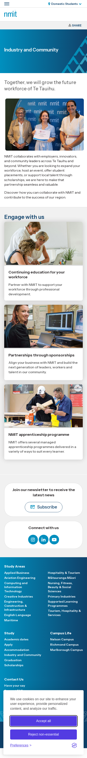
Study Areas (14, 566)
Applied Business (16, 573)
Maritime (11, 620)
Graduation (13, 660)
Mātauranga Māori (62, 578)
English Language (17, 615)
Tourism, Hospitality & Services (64, 613)
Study (9, 633)
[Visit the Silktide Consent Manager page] (74, 745)
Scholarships (13, 665)
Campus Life (60, 633)
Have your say (14, 685)
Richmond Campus (64, 644)
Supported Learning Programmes (63, 604)
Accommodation (16, 650)
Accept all (43, 721)
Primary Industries (61, 596)
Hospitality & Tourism (64, 573)
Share (76, 25)
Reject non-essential (43, 734)
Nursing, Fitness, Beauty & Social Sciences (60, 587)
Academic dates (16, 639)
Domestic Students (64, 3)
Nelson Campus (62, 639)
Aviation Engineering (19, 578)
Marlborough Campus (66, 650)
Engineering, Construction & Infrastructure (15, 606)
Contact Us (13, 679)
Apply (8, 644)
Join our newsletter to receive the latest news (43, 499)
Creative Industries (18, 596)
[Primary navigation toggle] (6, 4)
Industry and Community (22, 655)
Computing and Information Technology (16, 587)
